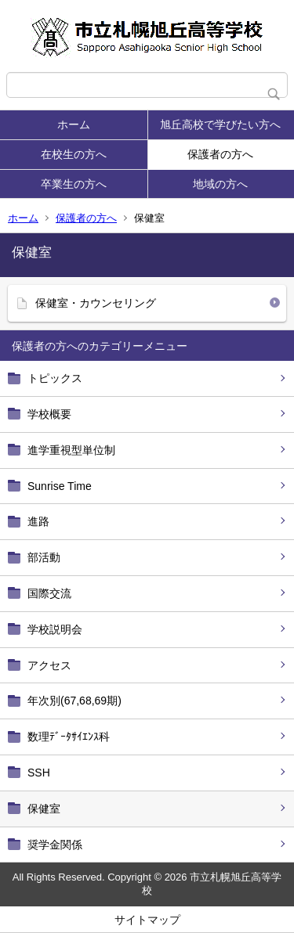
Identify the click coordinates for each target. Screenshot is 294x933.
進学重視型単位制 (71, 450)
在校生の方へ (74, 154)
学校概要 (49, 414)
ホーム (73, 124)
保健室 (43, 808)
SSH (38, 772)
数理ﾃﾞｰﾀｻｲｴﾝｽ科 (68, 736)
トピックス (54, 378)
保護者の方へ (220, 154)
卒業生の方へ (74, 184)
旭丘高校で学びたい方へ (220, 124)
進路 (38, 521)
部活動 (43, 557)
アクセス (49, 665)
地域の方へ (220, 184)
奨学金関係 (54, 844)
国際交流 (49, 593)
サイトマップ (147, 919)
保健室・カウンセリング (95, 303)
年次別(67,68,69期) (74, 700)
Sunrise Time (59, 486)
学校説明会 (54, 629)
